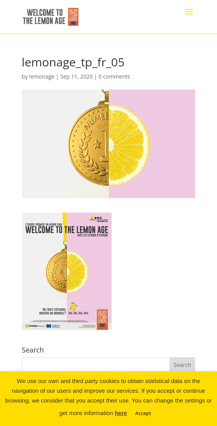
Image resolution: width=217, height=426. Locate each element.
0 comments (114, 76)
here (121, 413)
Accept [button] (143, 413)
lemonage (42, 76)
